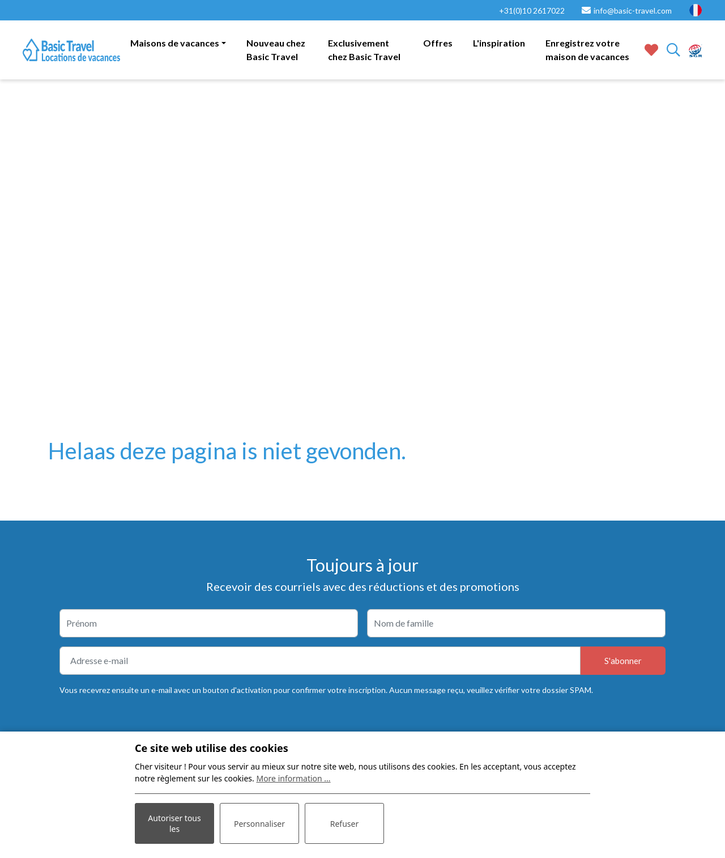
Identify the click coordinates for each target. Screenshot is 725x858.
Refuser (344, 823)
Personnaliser (259, 823)
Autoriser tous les (174, 823)
